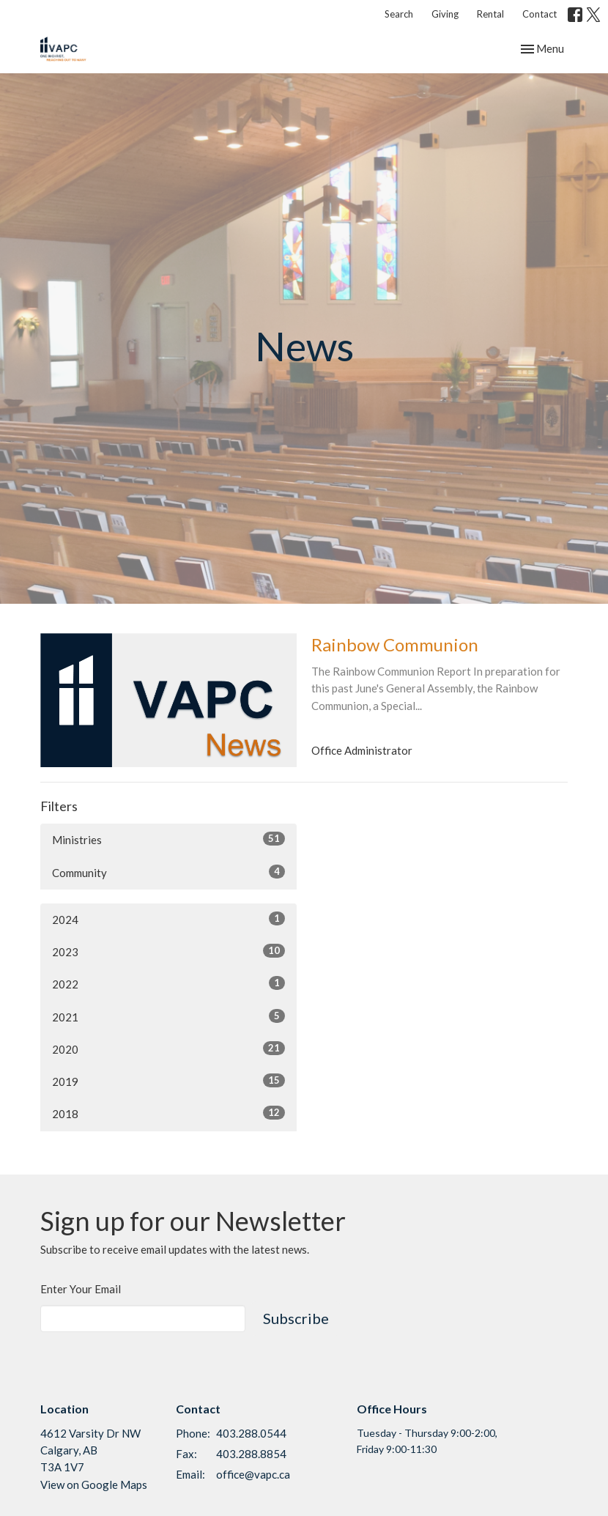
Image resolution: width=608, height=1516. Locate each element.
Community (168, 872)
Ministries (168, 839)
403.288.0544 (251, 1433)
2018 (168, 1113)
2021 (168, 1016)
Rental (490, 14)
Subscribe (296, 1318)
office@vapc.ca (253, 1474)
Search (399, 14)
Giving (445, 14)
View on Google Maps (93, 1484)
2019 (168, 1080)
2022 (168, 983)
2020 (168, 1048)
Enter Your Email (80, 1288)
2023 (168, 951)
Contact (539, 14)
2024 (168, 919)
